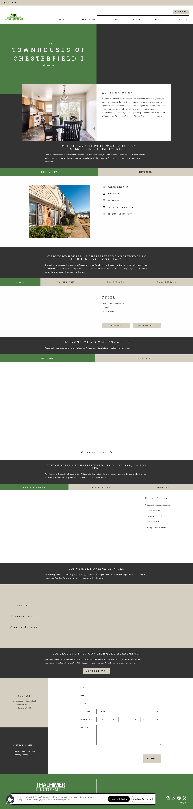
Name (82, 687)
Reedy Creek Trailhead (156, 527)
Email (82, 695)
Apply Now (181, 11)
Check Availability (147, 325)
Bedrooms (85, 711)
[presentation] (111, 758)
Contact (182, 20)
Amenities (64, 20)
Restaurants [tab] (101, 487)
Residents (159, 20)
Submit (152, 758)
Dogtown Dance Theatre (157, 516)
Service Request (24, 627)
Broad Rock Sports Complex (158, 505)
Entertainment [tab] (34, 487)
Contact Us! (96, 671)
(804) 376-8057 (12, 3)
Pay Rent (24, 605)
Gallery (113, 20)
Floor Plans (89, 20)
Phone (83, 703)
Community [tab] (49, 172)
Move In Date (86, 719)
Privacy (183, 803)
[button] (10, 799)
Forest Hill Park (153, 522)
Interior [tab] (145, 172)
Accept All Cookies (119, 799)
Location (136, 20)
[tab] (20, 282)
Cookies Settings (142, 799)
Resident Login (24, 616)
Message (84, 728)
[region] (83, 799)
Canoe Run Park (153, 511)
